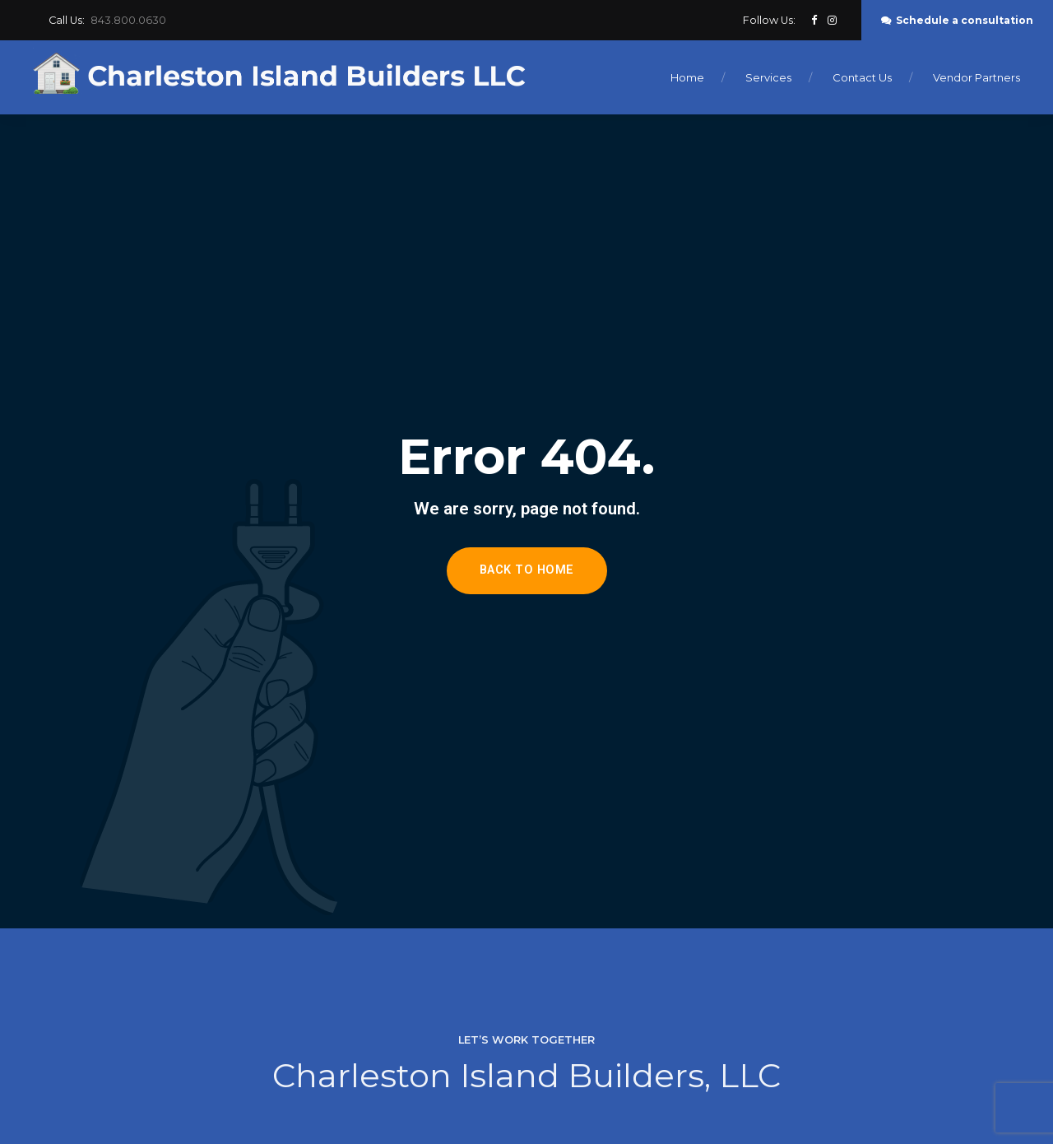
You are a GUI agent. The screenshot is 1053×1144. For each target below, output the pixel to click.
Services (768, 77)
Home (687, 77)
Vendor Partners (976, 77)
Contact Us (862, 77)
